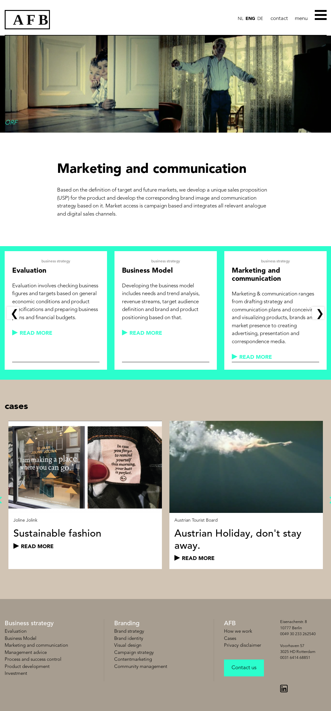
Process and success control (33, 659)
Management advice (26, 652)
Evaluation (16, 631)
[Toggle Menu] (321, 14)
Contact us (243, 667)
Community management (140, 667)
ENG (250, 19)
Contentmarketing (133, 659)
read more (36, 333)
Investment (16, 673)
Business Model (21, 638)
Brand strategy (129, 631)
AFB (230, 624)
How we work (238, 631)
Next (318, 313)
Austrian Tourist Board (196, 520)
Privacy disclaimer (242, 645)
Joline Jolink (25, 520)
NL (240, 19)
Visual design (127, 645)
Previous (13, 313)
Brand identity (128, 638)
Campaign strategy (134, 652)
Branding (126, 624)
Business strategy (29, 624)
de (260, 19)
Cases (230, 638)
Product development (27, 667)
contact (279, 18)
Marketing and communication (36, 645)
